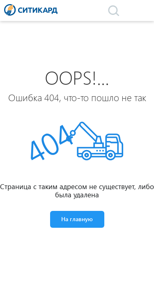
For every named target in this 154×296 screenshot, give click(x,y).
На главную (77, 218)
